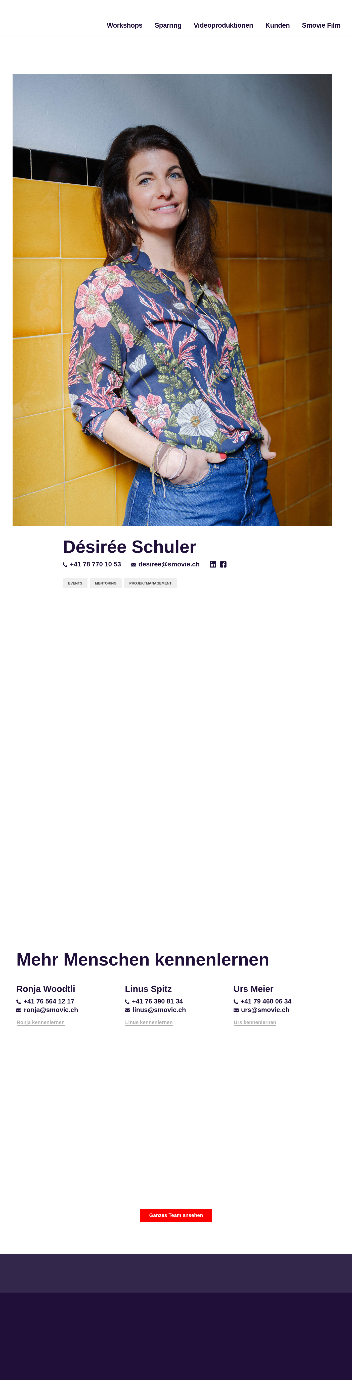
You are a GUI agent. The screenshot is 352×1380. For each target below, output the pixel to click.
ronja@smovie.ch (47, 1009)
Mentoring (105, 583)
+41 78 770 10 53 (92, 564)
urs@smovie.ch (261, 1009)
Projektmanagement (150, 583)
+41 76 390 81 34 (154, 1001)
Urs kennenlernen (255, 1022)
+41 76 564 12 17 (45, 1001)
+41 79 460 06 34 (262, 1001)
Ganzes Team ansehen (176, 1215)
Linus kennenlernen (149, 1022)
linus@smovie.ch (155, 1009)
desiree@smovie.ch (165, 564)
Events (75, 583)
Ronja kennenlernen (41, 1022)
